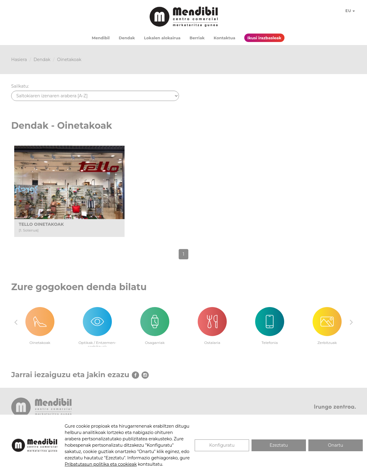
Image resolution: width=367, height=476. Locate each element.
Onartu (335, 445)
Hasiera (19, 59)
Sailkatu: (20, 86)
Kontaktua (224, 37)
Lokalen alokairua (162, 37)
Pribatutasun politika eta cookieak (101, 464)
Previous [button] (15, 321)
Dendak (127, 37)
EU (350, 10)
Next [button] (351, 321)
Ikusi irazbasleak (264, 37)
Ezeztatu (279, 445)
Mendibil (100, 37)
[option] (40, 322)
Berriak (197, 37)
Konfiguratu (222, 445)
